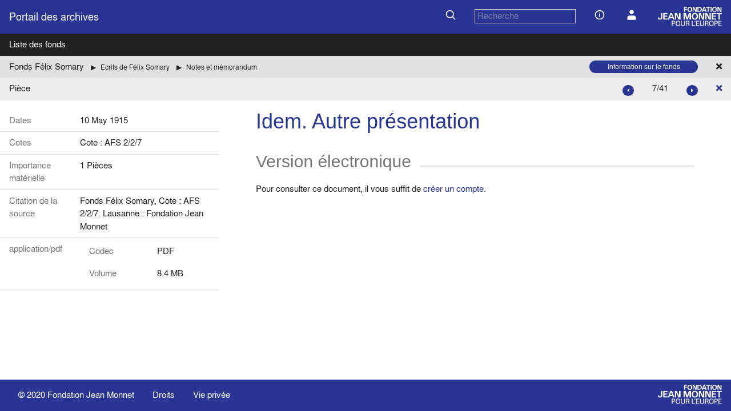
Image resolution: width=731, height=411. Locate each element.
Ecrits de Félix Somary (135, 67)
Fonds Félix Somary (46, 66)
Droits (163, 395)
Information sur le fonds (644, 66)
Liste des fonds (37, 44)
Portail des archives (54, 17)
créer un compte (453, 189)
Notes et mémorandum (221, 67)
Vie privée (211, 395)
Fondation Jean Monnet (90, 395)
